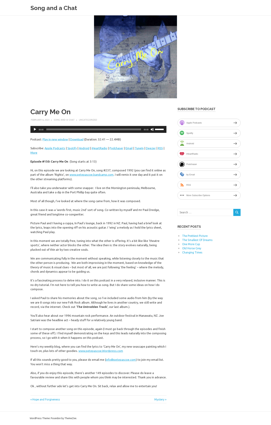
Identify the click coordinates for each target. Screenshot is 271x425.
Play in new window (55, 139)
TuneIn (139, 148)
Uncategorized (88, 120)
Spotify (72, 148)
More (33, 152)
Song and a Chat (55, 8)
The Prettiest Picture (195, 235)
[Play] (35, 129)
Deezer (151, 148)
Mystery (159, 399)
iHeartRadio (99, 148)
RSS (160, 148)
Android (84, 148)
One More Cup (191, 244)
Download (76, 139)
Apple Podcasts (55, 148)
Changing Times (192, 252)
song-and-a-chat (64, 120)
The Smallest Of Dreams (197, 240)
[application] (98, 129)
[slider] (93, 129)
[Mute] (152, 129)
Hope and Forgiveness (46, 399)
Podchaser (116, 148)
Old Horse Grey (191, 248)
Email (129, 148)
